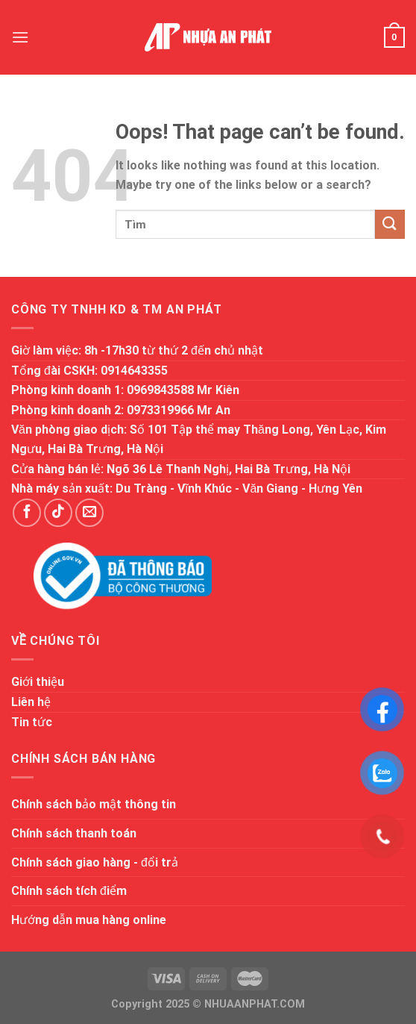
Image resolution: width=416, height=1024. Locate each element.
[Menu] (20, 37)
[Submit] (390, 224)
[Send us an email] (89, 513)
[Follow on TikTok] (58, 513)
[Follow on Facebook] (27, 513)
